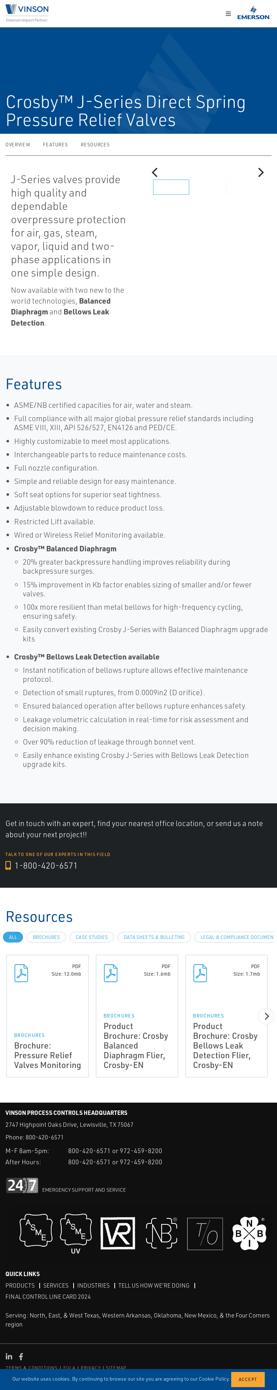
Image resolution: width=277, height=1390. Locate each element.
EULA (69, 1367)
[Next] (260, 172)
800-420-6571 (45, 1137)
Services (56, 1285)
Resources (95, 144)
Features (55, 144)
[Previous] (155, 172)
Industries (93, 1285)
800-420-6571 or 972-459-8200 (115, 1150)
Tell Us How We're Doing (154, 1285)
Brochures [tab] (46, 937)
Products (20, 1285)
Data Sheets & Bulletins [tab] (154, 937)
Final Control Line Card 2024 (48, 1296)
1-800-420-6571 (42, 865)
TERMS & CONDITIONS (32, 1367)
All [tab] (13, 937)
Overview (17, 144)
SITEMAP (116, 1367)
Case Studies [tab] (92, 937)
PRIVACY (90, 1367)
